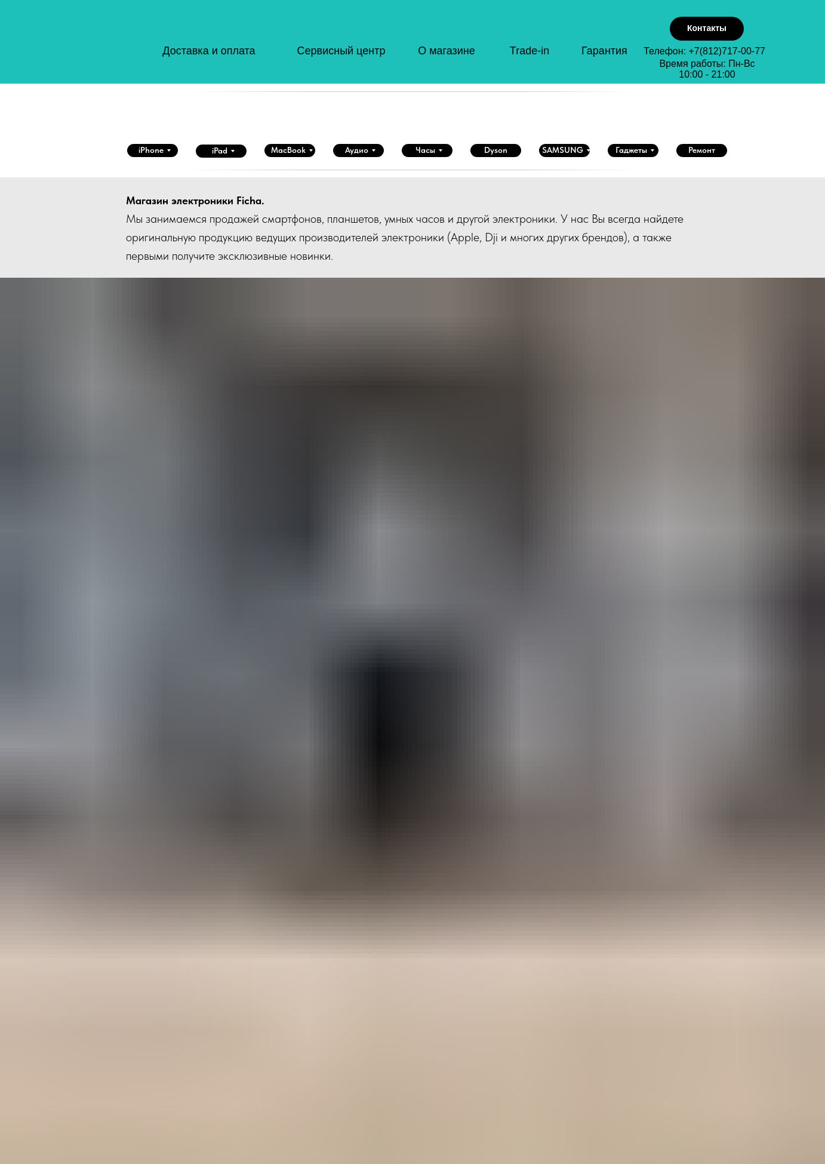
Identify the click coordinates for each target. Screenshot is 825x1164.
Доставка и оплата (208, 51)
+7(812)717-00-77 (726, 51)
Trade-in (529, 51)
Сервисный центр (341, 51)
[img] (121, 47)
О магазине (446, 51)
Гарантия (604, 51)
